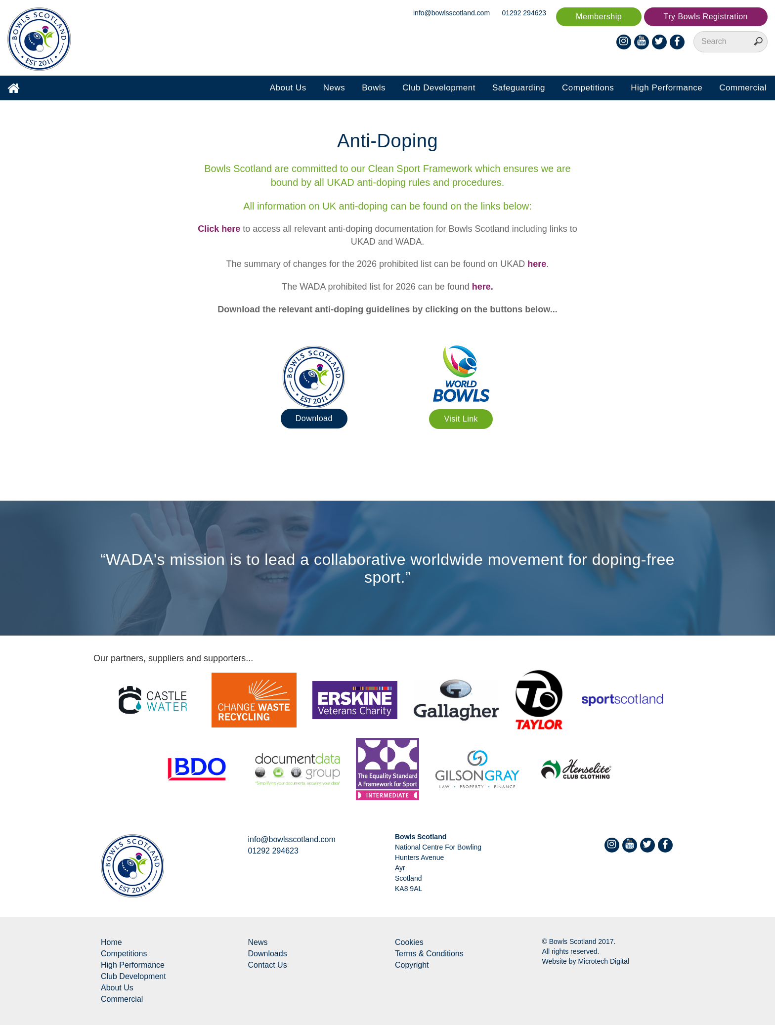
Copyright (412, 965)
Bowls (374, 87)
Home (111, 942)
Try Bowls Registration (706, 16)
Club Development (438, 87)
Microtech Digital (603, 961)
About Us (288, 87)
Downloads (267, 953)
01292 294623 (524, 13)
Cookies (409, 942)
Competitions (588, 87)
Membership (599, 16)
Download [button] (314, 418)
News (334, 87)
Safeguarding (518, 87)
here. (482, 287)
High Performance (666, 87)
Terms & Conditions (429, 953)
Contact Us (267, 965)
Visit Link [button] (461, 419)
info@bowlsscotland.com (451, 13)
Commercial (743, 87)
